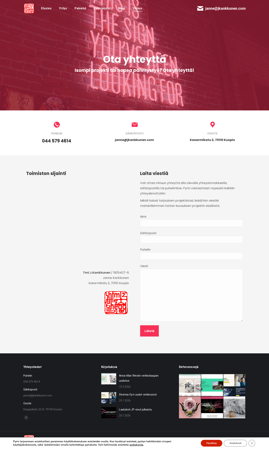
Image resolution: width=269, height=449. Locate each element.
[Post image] (108, 378)
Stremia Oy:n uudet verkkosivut (138, 394)
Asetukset (235, 443)
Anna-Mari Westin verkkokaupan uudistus (138, 378)
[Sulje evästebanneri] (251, 443)
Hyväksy (211, 443)
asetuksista (136, 445)
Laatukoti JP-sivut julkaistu (135, 409)
